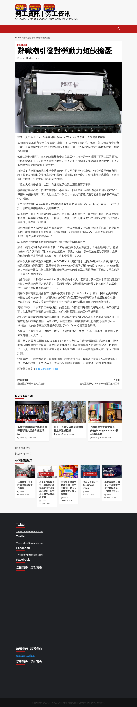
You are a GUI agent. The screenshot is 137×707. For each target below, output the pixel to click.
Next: (94, 381)
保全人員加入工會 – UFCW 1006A (90, 484)
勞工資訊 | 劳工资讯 (40, 13)
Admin (22, 58)
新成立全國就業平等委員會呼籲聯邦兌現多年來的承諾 (32, 430)
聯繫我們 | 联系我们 (25, 655)
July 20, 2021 (34, 58)
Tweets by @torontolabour (29, 531)
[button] (18, 28)
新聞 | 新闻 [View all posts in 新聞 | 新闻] (22, 44)
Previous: (43, 381)
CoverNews (84, 702)
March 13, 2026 (105, 437)
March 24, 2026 (69, 434)
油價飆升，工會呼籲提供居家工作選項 (25, 484)
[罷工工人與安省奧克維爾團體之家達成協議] (69, 411)
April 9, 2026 (24, 494)
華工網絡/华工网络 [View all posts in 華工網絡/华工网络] (35, 419)
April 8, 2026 (67, 500)
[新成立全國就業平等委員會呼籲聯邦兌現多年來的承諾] (32, 411)
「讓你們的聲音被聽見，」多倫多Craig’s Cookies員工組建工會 (105, 430)
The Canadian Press (47, 368)
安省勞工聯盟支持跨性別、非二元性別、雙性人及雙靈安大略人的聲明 (68, 487)
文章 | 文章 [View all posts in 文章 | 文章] (22, 474)
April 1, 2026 (32, 437)
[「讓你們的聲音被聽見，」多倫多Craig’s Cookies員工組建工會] (105, 411)
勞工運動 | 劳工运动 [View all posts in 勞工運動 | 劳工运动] (46, 473)
